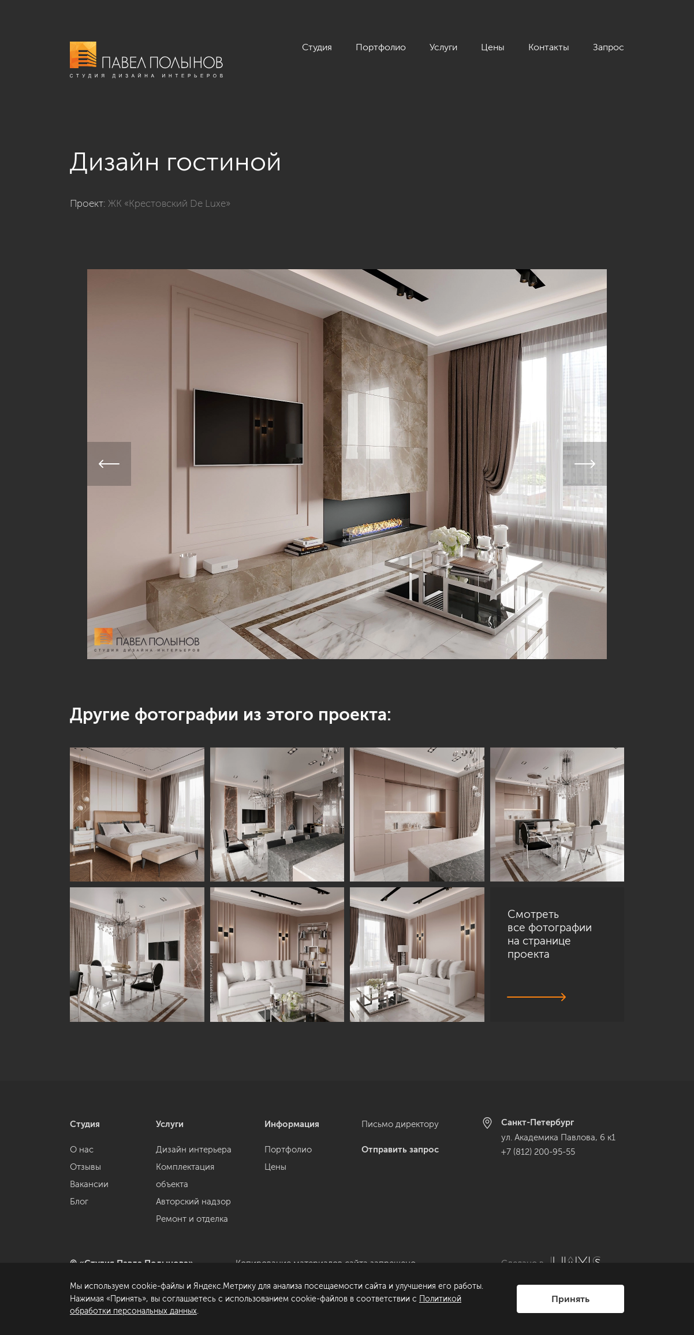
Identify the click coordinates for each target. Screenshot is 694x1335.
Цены (493, 47)
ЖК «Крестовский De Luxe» (169, 190)
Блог (79, 1201)
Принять (570, 1298)
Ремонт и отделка (192, 1219)
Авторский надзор (193, 1201)
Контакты (548, 47)
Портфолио (381, 47)
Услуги (443, 47)
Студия (317, 47)
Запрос (608, 47)
